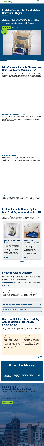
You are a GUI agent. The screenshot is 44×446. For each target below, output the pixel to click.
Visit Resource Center (7, 285)
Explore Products (16, 27)
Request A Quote (6, 27)
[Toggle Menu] (38, 1)
